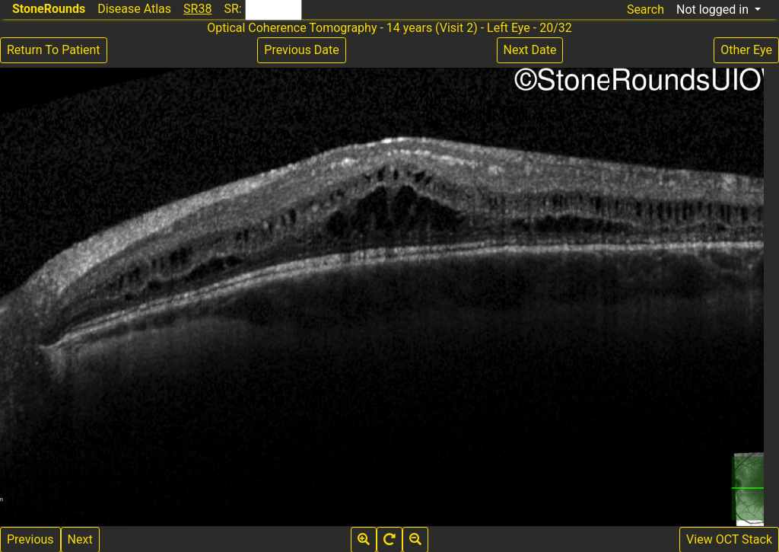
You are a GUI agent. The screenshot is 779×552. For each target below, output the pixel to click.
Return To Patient (53, 50)
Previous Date (301, 50)
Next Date (530, 50)
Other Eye (746, 50)
